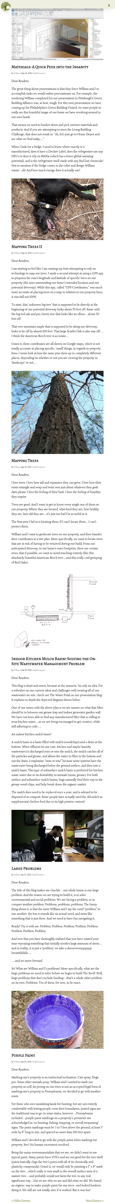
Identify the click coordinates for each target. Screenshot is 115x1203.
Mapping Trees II (26, 246)
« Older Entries (20, 1201)
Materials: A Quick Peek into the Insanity (49, 67)
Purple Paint (23, 1055)
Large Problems (26, 868)
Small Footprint (39, 73)
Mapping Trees (24, 460)
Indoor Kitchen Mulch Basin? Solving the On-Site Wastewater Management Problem (53, 661)
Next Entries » (95, 1201)
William (17, 73)
